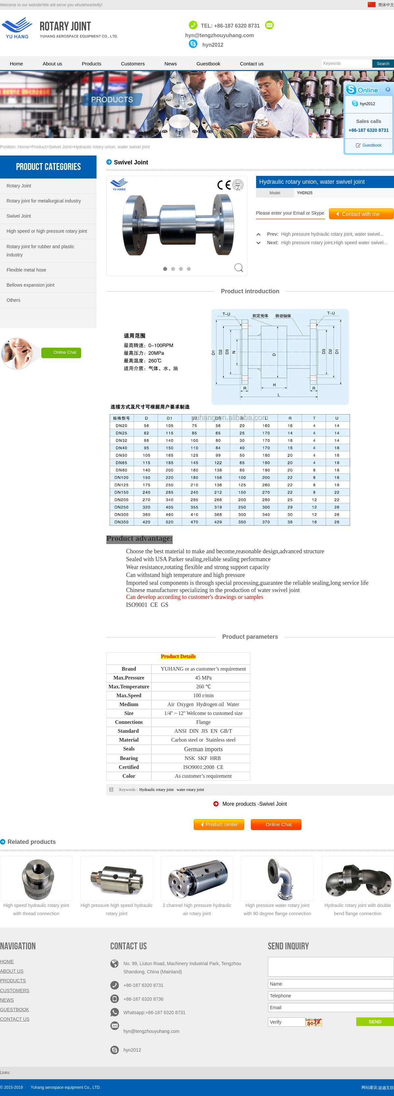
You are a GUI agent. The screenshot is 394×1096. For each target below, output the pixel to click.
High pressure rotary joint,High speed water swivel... (321, 242)
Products (91, 63)
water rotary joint (190, 789)
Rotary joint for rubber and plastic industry (40, 250)
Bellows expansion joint (31, 285)
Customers (133, 63)
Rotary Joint (19, 185)
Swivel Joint (60, 146)
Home (16, 63)
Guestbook (208, 63)
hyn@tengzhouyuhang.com (152, 1031)
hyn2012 (212, 45)
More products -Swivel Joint (250, 804)
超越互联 (386, 1087)
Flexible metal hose (26, 270)
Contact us (252, 63)
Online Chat (65, 352)
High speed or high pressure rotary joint (47, 231)
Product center (222, 824)
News (170, 63)
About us (52, 63)
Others (13, 300)
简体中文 (381, 5)
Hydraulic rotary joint (156, 789)
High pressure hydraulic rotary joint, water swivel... (320, 234)
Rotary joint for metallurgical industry (44, 200)
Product (39, 146)
